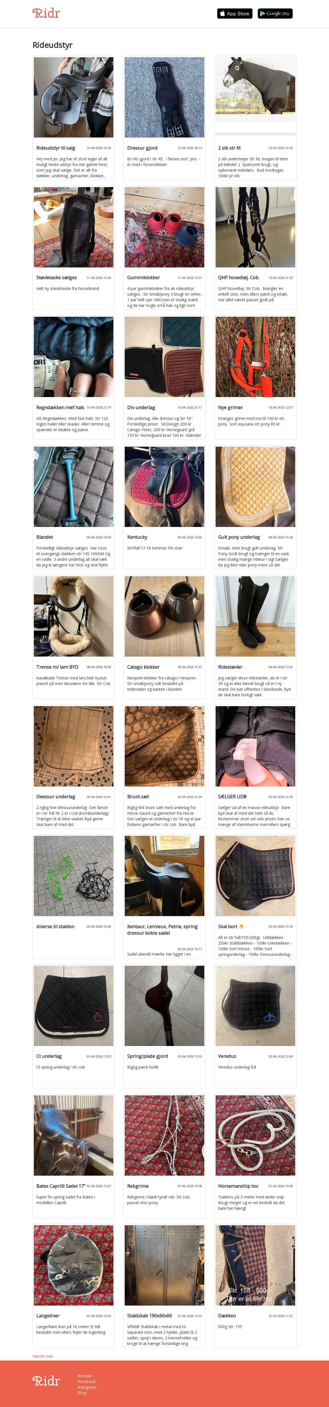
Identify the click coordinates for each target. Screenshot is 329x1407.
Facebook (87, 1381)
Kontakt (85, 1376)
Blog (82, 1392)
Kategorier (87, 1387)
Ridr (46, 13)
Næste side (42, 1356)
